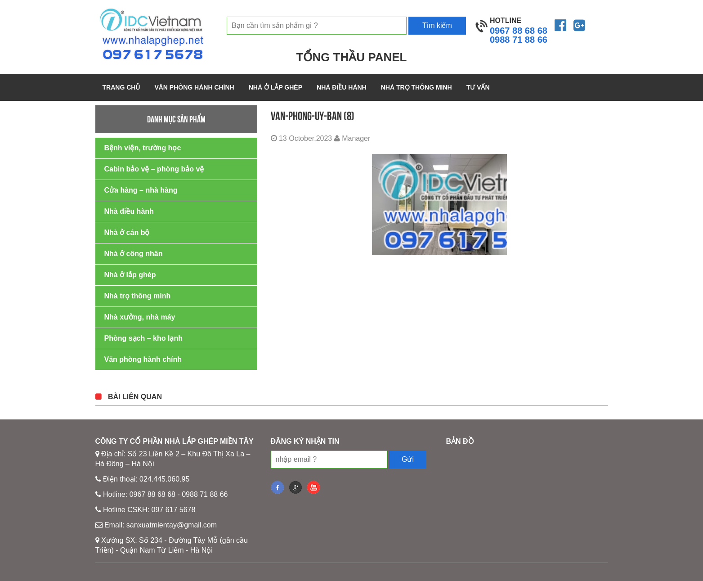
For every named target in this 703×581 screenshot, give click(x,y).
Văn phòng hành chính (194, 87)
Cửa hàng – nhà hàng (141, 190)
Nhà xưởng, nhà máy (139, 317)
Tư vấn (478, 87)
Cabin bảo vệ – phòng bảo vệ (154, 169)
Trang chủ (121, 87)
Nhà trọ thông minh (416, 87)
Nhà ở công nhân (133, 253)
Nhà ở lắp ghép (275, 87)
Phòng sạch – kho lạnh (143, 338)
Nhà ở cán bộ (127, 232)
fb (277, 487)
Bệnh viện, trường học (142, 148)
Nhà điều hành (342, 87)
